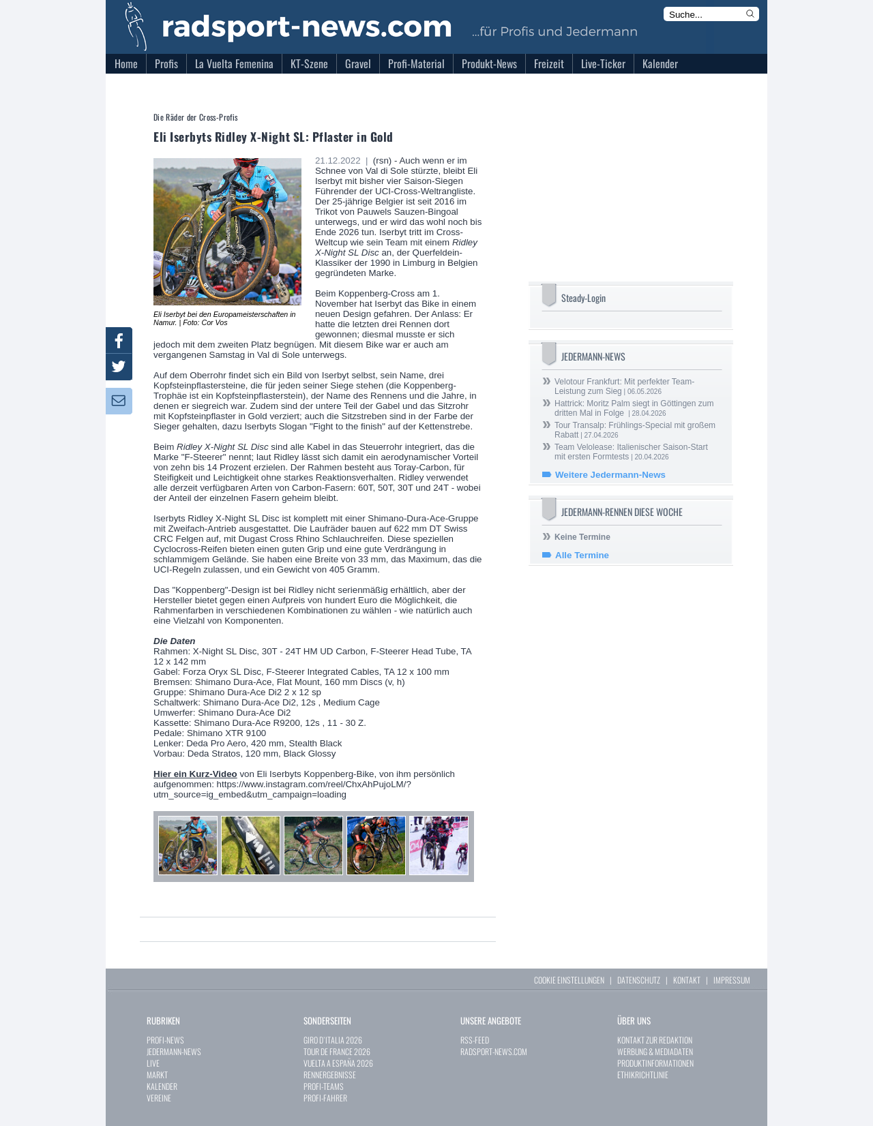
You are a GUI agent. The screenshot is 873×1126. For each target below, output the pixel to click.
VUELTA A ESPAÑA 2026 (338, 1063)
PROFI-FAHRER (325, 1098)
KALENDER (162, 1086)
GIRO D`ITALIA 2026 (333, 1040)
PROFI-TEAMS (324, 1086)
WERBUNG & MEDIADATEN (655, 1051)
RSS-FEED (474, 1040)
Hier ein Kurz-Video (195, 774)
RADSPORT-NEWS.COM (493, 1051)
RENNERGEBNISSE (330, 1074)
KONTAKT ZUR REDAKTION (654, 1040)
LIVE (153, 1063)
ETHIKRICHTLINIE (642, 1074)
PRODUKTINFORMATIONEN (655, 1063)
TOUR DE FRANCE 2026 (337, 1051)
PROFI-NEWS (165, 1040)
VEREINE (159, 1098)
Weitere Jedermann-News (610, 475)
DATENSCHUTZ (638, 980)
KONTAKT (686, 980)
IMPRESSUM (731, 980)
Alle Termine (582, 555)
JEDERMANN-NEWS (174, 1051)
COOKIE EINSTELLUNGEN (569, 980)
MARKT (157, 1074)
